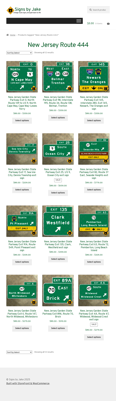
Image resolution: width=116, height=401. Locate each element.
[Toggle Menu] (78, 20)
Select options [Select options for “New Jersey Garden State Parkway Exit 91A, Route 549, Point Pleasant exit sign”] (22, 262)
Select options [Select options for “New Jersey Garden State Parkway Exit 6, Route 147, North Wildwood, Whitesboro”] (22, 328)
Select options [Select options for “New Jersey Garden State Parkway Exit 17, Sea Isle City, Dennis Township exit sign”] (22, 190)
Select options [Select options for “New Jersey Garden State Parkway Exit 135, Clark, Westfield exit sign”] (58, 259)
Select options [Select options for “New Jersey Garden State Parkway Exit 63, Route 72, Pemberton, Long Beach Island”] (94, 262)
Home (12, 35)
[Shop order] (19, 52)
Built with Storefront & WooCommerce (27, 383)
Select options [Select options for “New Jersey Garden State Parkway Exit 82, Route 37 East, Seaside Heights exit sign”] (94, 190)
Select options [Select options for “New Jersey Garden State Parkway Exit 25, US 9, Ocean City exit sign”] (58, 193)
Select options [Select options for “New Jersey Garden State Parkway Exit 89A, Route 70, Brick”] (58, 328)
